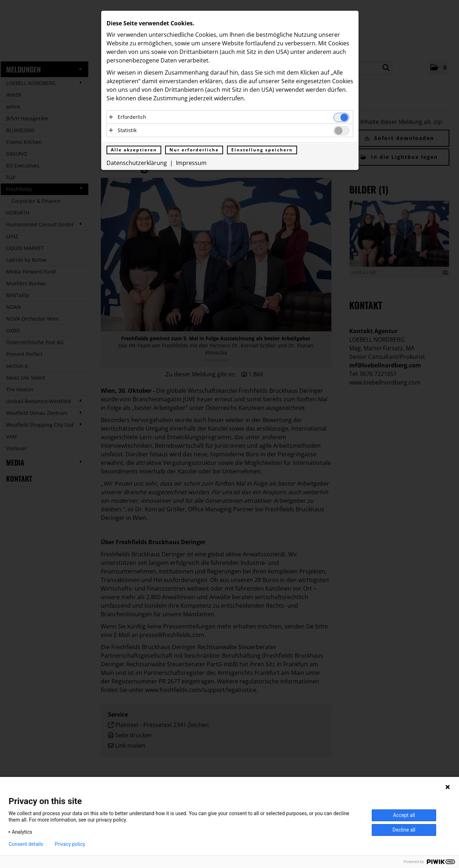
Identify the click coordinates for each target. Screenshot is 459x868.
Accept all (404, 815)
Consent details (26, 844)
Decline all (404, 830)
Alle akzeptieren (134, 150)
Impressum (191, 163)
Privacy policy (70, 844)
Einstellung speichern (262, 150)
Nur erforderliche (194, 150)
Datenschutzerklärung (137, 163)
